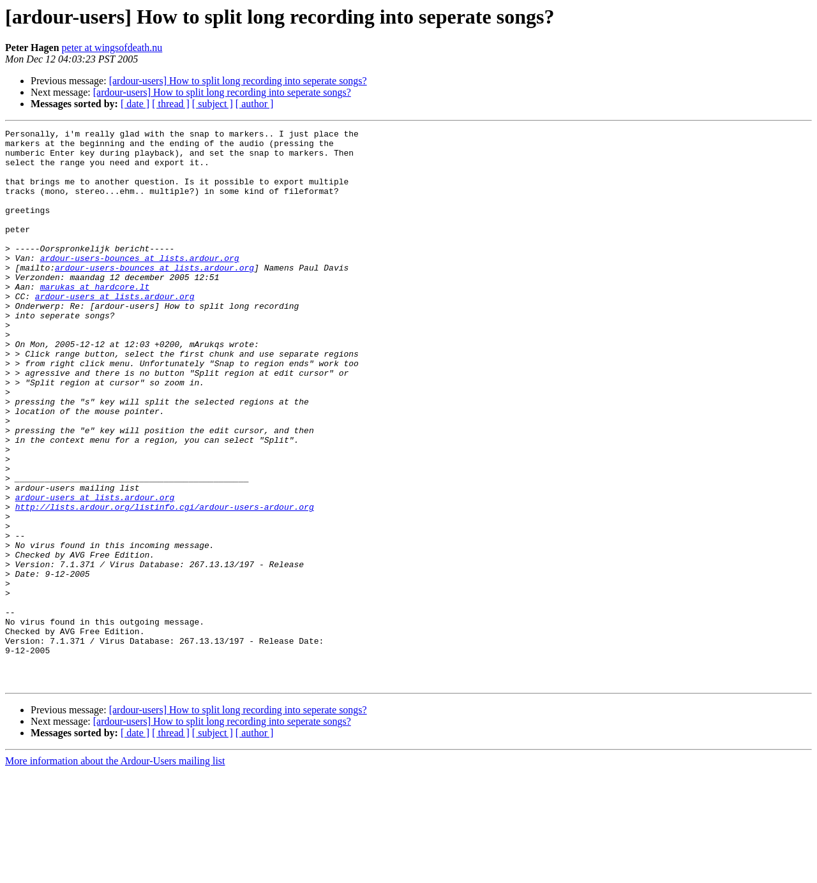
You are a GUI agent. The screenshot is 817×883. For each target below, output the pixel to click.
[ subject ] (212, 103)
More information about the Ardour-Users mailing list (115, 871)
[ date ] (135, 103)
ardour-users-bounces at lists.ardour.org (139, 284)
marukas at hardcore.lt (95, 319)
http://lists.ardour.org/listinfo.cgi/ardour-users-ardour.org (164, 583)
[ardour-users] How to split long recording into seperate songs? (238, 80)
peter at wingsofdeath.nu (112, 47)
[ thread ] (171, 103)
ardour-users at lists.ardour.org (115, 330)
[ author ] (255, 103)
